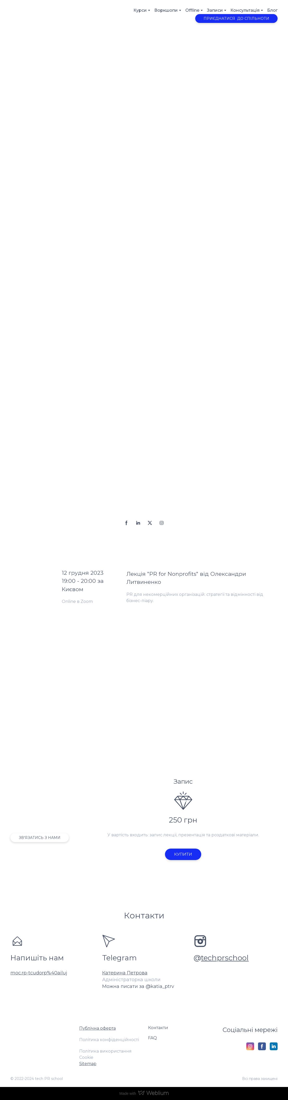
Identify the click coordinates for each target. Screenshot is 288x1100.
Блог (272, 10)
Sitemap (87, 1063)
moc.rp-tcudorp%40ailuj (38, 973)
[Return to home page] (28, 15)
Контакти (158, 1027)
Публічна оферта (97, 1028)
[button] (236, 18)
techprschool (225, 957)
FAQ (152, 1037)
